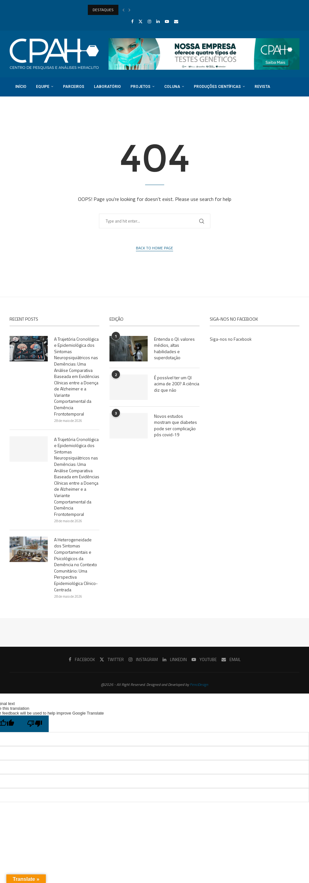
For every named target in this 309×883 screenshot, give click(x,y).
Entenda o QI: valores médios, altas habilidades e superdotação (174, 348)
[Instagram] (149, 21)
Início (19, 86)
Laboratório (106, 86)
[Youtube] (167, 21)
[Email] (176, 21)
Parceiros (72, 86)
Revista (261, 86)
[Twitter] (140, 21)
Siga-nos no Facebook (230, 339)
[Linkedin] (158, 21)
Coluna (171, 86)
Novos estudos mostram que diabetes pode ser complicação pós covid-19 (175, 425)
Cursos (286, 86)
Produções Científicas (216, 86)
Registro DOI (27, 105)
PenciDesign (199, 684)
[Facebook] (132, 21)
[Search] (296, 124)
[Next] (129, 10)
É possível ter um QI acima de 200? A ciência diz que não (176, 383)
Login (60, 105)
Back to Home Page (154, 248)
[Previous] (123, 10)
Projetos (140, 86)
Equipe (41, 86)
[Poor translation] (35, 724)
